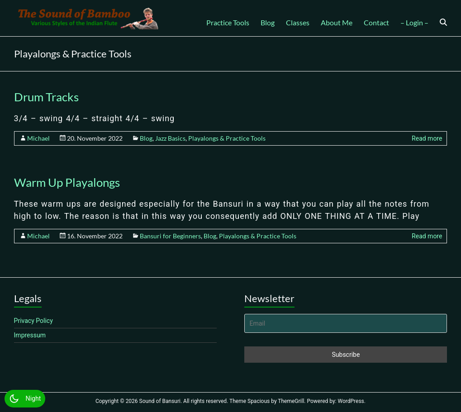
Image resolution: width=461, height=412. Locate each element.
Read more (427, 138)
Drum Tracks (46, 97)
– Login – (414, 22)
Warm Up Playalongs (67, 182)
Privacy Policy (33, 320)
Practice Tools (227, 22)
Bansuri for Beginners (170, 236)
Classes (297, 22)
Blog (268, 22)
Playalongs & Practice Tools (227, 138)
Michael (38, 138)
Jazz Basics (170, 138)
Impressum (30, 335)
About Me (336, 22)
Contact (376, 22)
